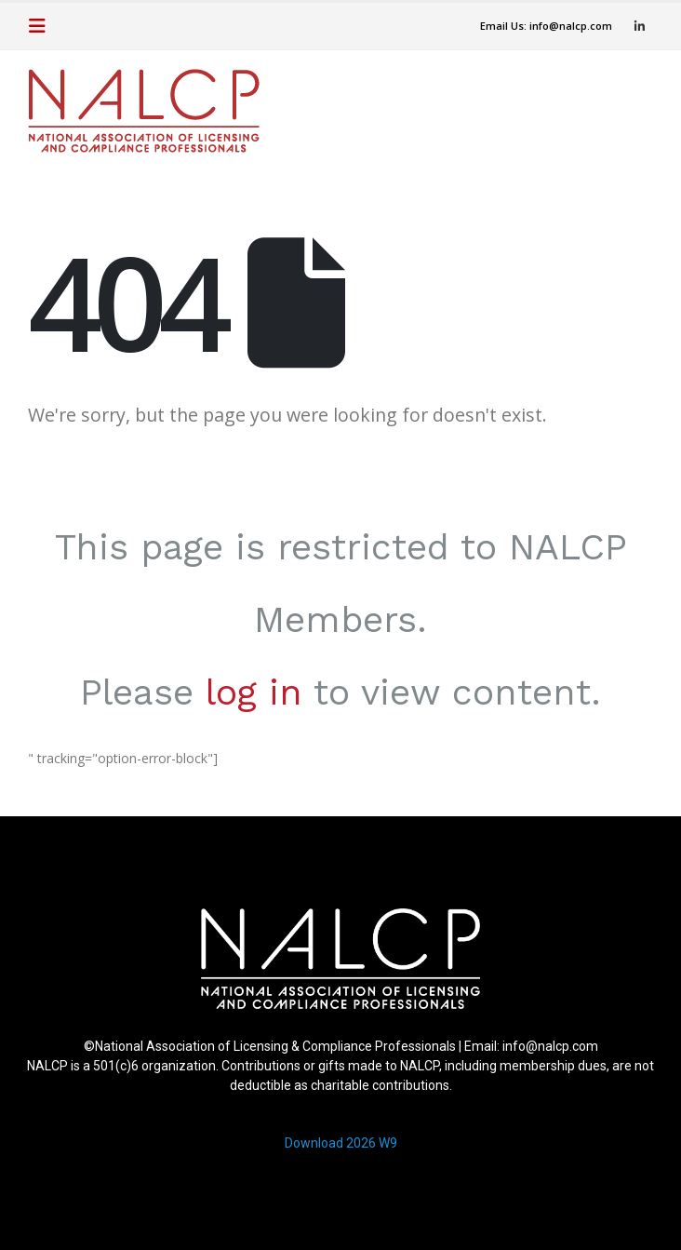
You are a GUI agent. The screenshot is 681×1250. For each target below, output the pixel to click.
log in (254, 692)
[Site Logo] (144, 111)
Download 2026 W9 (341, 1143)
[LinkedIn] (639, 26)
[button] (43, 26)
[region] (340, 1038)
